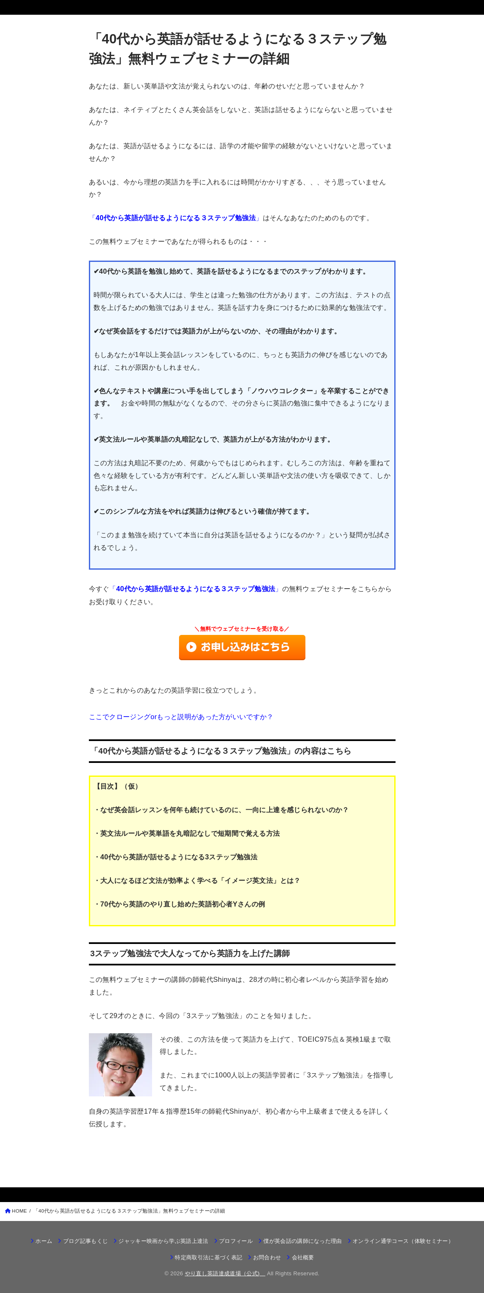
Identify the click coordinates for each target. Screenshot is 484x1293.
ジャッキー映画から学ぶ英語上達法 (163, 1241)
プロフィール (236, 1241)
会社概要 (303, 1257)
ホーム (43, 1241)
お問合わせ (267, 1257)
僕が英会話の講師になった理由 (302, 1241)
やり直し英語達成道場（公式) (225, 1273)
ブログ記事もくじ (85, 1241)
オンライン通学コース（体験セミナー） (403, 1241)
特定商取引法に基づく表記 (208, 1257)
